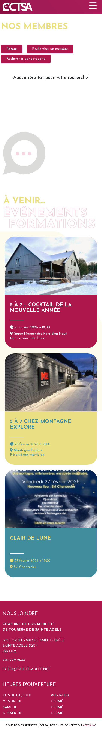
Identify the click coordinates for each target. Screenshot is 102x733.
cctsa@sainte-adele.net (26, 669)
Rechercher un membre (50, 49)
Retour (11, 49)
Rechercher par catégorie (25, 59)
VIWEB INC (89, 725)
